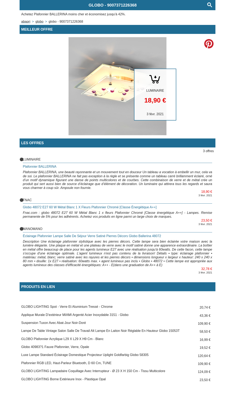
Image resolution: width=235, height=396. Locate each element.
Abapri (25, 21)
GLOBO (39, 21)
